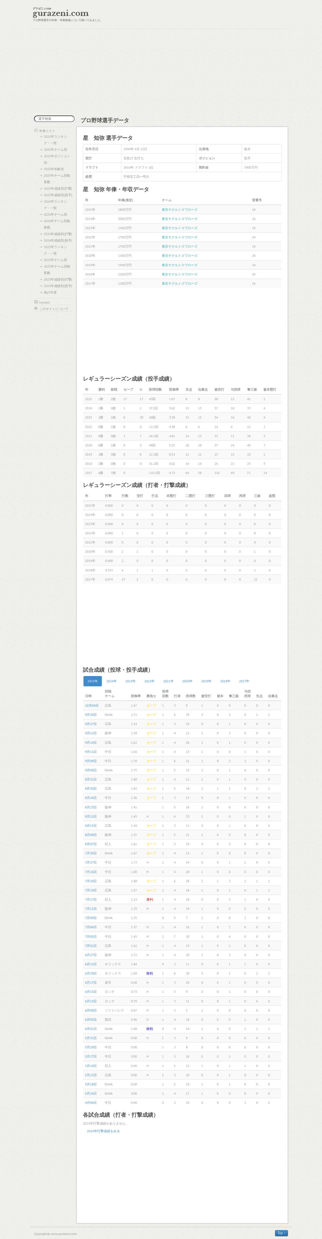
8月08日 (91, 835)
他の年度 (50, 292)
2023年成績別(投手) (58, 286)
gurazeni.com (61, 13)
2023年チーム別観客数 (57, 269)
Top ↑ (281, 1233)
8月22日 (91, 816)
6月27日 (91, 955)
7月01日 (91, 946)
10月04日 (92, 705)
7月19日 (91, 890)
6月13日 (91, 1001)
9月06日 (91, 770)
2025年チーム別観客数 (57, 178)
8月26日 (91, 798)
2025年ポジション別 (57, 159)
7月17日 (91, 899)
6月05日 (91, 1019)
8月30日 (91, 788)
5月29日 (91, 1047)
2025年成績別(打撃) (58, 188)
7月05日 (91, 936)
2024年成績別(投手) (58, 240)
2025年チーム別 (55, 149)
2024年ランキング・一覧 (55, 204)
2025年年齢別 (54, 169)
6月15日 (91, 992)
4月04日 (91, 1102)
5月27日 (91, 1056)
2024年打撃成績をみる (103, 1131)
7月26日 (91, 872)
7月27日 (91, 862)
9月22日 (91, 733)
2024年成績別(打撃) (58, 234)
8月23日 (91, 807)
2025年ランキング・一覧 (55, 139)
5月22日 (91, 1075)
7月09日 (91, 918)
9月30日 (91, 715)
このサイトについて (53, 309)
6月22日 (91, 964)
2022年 (149, 681)
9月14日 (91, 742)
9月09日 (91, 761)
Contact (44, 302)
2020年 (187, 681)
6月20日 (91, 973)
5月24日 (91, 1066)
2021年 (168, 681)
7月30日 (91, 853)
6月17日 (91, 982)
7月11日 (91, 909)
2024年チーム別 (55, 214)
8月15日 (91, 825)
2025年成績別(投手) (58, 195)
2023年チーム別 (55, 260)
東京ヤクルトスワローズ (179, 209)
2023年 (130, 681)
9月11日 (91, 752)
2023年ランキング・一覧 (55, 250)
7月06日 (91, 927)
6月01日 (91, 1029)
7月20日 (91, 881)
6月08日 (91, 1010)
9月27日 (91, 724)
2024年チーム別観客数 (57, 224)
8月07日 (91, 844)
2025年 (93, 681)
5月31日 (91, 1038)
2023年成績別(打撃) (58, 279)
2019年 (206, 681)
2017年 (244, 681)
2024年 (111, 681)
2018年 (225, 681)
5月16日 (91, 1093)
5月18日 (91, 1084)
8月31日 (91, 779)
